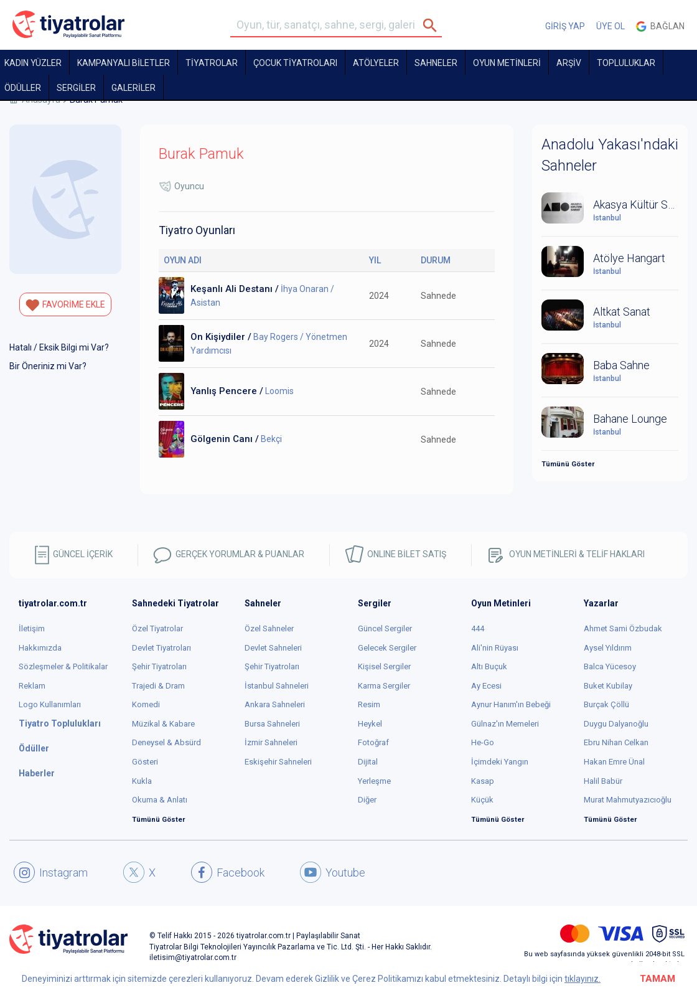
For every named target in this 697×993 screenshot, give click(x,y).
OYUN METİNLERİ (507, 63)
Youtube (332, 872)
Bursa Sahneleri (272, 723)
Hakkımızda (40, 647)
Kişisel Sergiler (384, 666)
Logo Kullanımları (50, 704)
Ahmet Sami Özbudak (623, 628)
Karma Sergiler (384, 685)
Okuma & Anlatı (159, 799)
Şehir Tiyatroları (159, 666)
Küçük (482, 799)
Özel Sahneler (269, 628)
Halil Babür (603, 781)
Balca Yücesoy (610, 666)
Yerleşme (374, 781)
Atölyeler (376, 63)
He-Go (482, 742)
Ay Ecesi (486, 685)
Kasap (482, 781)
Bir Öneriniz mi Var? (48, 366)
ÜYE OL (610, 26)
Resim (369, 704)
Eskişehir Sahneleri (278, 761)
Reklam (32, 685)
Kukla (142, 781)
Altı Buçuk (489, 666)
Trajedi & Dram (158, 685)
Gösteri (145, 761)
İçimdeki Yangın (499, 761)
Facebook (227, 872)
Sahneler (435, 63)
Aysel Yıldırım (608, 647)
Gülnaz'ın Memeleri (505, 723)
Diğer (367, 799)
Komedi (146, 704)
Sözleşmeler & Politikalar (63, 666)
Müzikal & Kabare (163, 723)
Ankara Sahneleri (275, 704)
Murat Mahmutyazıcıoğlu (627, 799)
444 (477, 628)
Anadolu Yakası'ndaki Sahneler (609, 155)
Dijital (368, 761)
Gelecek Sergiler (387, 647)
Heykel (370, 723)
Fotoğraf (373, 742)
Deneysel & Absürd (166, 742)
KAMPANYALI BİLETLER (123, 63)
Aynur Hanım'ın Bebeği (511, 704)
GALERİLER (133, 88)
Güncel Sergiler (385, 628)
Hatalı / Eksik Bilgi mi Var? (59, 347)
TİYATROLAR (211, 63)
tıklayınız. (582, 979)
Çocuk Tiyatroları (295, 63)
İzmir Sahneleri (271, 742)
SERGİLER (76, 88)
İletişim (32, 628)
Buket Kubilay (608, 685)
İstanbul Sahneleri (277, 685)
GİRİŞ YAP (565, 26)
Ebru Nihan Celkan (616, 742)
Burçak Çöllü (606, 704)
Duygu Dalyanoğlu (616, 723)
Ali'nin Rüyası (494, 647)
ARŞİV (568, 63)
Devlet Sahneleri (273, 647)
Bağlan (660, 26)
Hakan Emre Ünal (614, 761)
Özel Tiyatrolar (157, 628)
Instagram (51, 872)
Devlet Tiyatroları (161, 647)
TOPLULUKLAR (626, 63)
